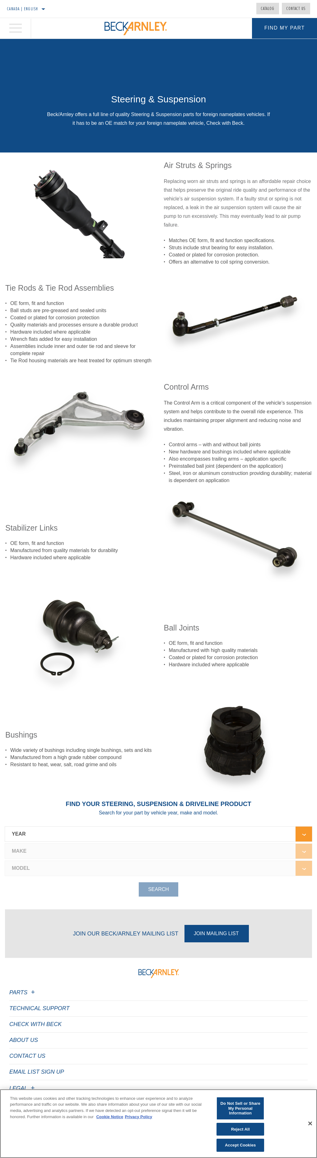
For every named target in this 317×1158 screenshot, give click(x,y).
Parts (23, 992)
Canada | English (22, 9)
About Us (23, 1040)
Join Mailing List (216, 933)
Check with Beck (35, 1024)
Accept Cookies (240, 1147)
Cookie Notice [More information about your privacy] (109, 1118)
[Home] (135, 28)
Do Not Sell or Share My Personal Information (240, 1110)
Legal (22, 1088)
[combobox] (150, 834)
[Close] (310, 1125)
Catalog (267, 8)
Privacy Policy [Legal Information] (138, 1118)
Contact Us (296, 8)
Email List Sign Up (36, 1072)
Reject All (240, 1130)
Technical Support (39, 1008)
